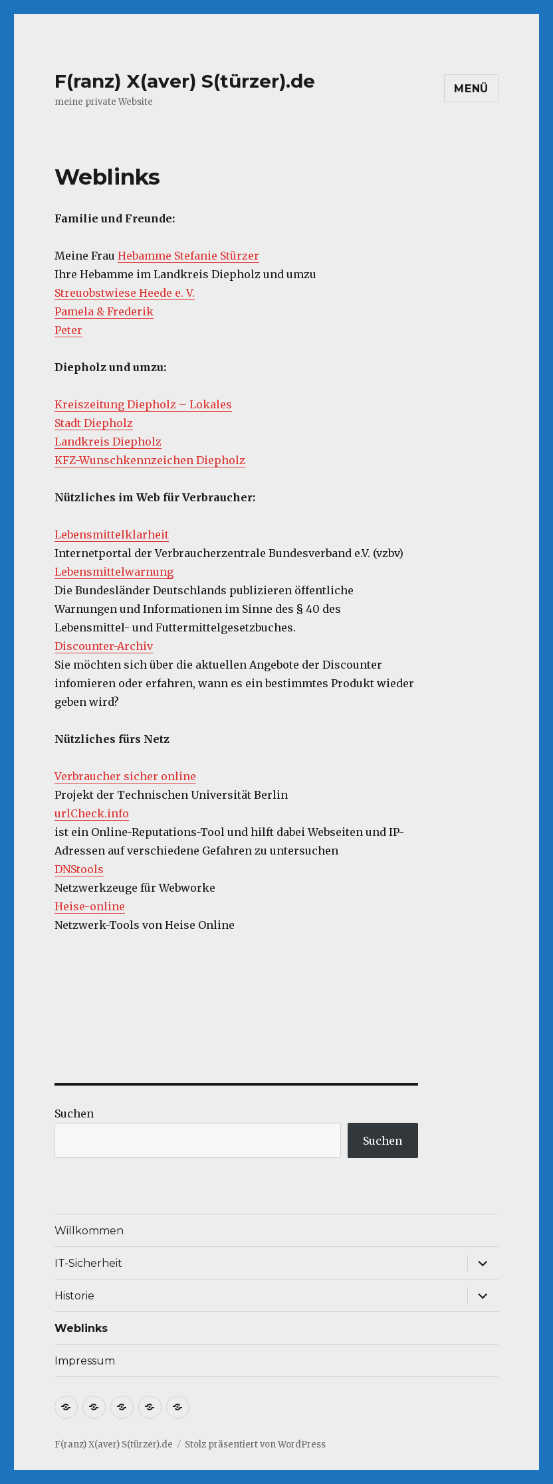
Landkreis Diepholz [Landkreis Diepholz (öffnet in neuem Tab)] (108, 441)
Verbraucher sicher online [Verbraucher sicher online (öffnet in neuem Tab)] (125, 776)
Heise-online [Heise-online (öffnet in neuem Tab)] (90, 906)
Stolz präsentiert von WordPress (255, 1444)
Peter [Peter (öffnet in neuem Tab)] (68, 330)
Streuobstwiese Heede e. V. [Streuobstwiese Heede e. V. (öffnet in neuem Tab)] (125, 292)
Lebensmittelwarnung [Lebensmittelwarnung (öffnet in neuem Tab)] (114, 571)
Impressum (85, 1361)
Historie (74, 1295)
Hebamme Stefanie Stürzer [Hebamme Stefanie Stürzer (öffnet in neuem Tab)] (188, 255)
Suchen (74, 1113)
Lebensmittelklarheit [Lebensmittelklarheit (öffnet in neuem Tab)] (112, 534)
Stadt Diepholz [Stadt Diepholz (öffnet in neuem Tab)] (94, 423)
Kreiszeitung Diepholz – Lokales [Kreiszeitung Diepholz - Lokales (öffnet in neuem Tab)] (143, 404)
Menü (471, 88)
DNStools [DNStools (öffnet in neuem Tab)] (79, 869)
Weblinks (81, 1328)
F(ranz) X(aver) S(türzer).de (185, 81)
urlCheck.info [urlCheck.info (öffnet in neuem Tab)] (92, 813)
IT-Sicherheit (88, 1263)
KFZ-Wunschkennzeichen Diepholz (150, 460)
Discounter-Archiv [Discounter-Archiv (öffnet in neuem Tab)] (104, 646)
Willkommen (89, 1230)
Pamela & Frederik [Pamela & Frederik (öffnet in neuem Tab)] (104, 311)
